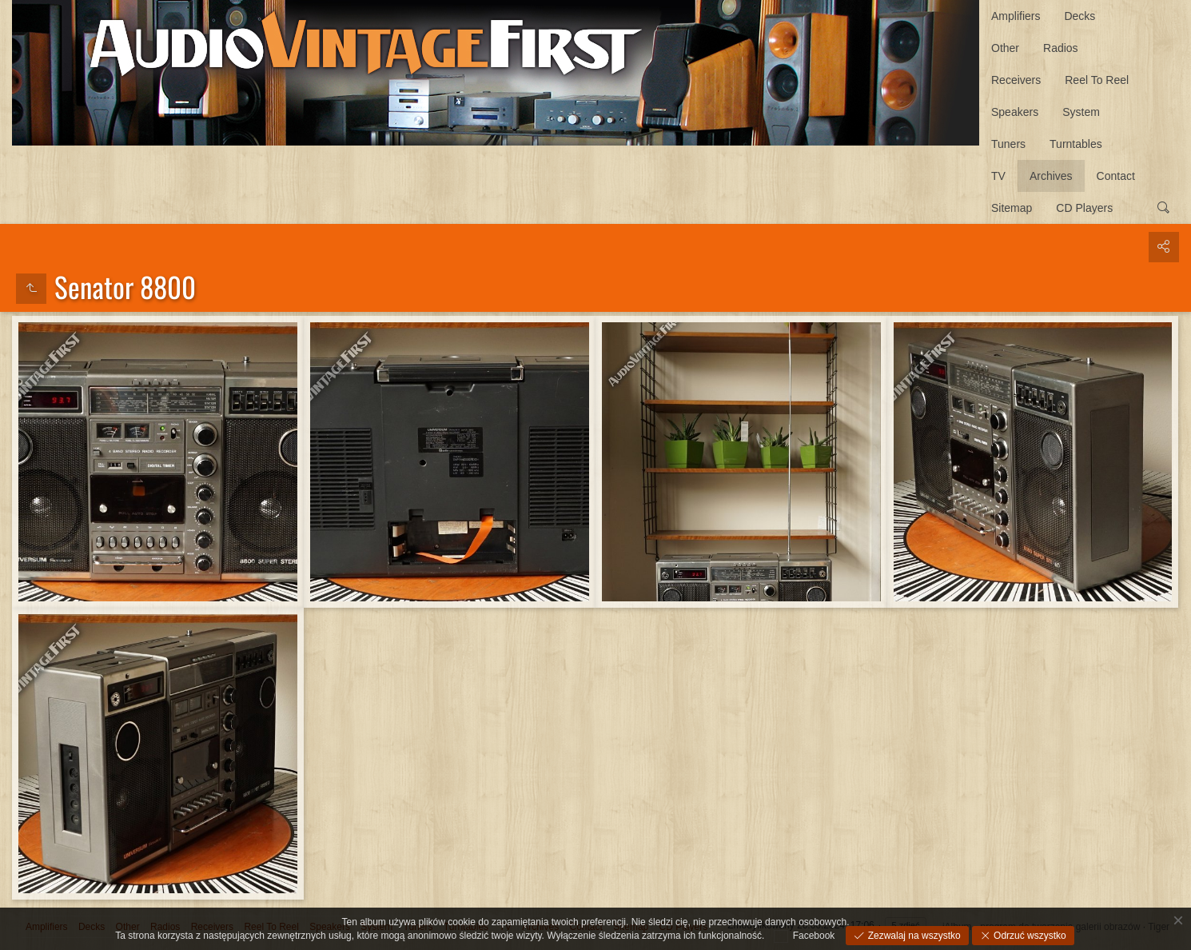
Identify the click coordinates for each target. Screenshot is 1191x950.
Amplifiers (1015, 16)
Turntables (1076, 144)
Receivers (1016, 80)
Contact (1116, 176)
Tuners (1008, 144)
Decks (1079, 16)
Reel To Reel (1097, 80)
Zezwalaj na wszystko (912, 935)
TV (998, 176)
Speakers (1014, 112)
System (1081, 112)
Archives (1051, 176)
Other (1005, 48)
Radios (1060, 48)
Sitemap (1011, 208)
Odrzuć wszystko (1028, 935)
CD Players (1084, 208)
